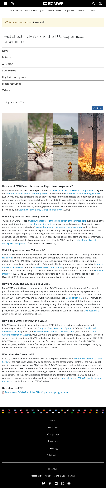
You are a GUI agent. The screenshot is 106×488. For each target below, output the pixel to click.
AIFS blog (7, 64)
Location (92, 10)
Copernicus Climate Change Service (82, 193)
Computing (53, 434)
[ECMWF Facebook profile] (50, 483)
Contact (71, 475)
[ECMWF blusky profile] (43, 483)
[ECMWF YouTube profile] (69, 483)
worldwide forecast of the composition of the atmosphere (57, 220)
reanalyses (7, 257)
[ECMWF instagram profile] (62, 483)
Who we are (16, 10)
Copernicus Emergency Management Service (40, 209)
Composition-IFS (74, 297)
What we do (31, 10)
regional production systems (41, 224)
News (5, 50)
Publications (53, 455)
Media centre (54, 10)
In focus (6, 57)
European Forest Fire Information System (54, 331)
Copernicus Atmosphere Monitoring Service (27, 193)
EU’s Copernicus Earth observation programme (70, 190)
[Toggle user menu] (100, 3)
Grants (81, 10)
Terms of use (59, 475)
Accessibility (36, 475)
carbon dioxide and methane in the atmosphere (58, 227)
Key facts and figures (14, 77)
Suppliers (69, 10)
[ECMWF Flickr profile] (56, 483)
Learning (53, 448)
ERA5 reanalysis (91, 310)
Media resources (11, 83)
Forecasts (53, 427)
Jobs (42, 10)
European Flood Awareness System (55, 328)
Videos (6, 90)
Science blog (9, 70)
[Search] (93, 3)
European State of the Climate (48, 267)
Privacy (47, 475)
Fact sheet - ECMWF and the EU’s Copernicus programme (36, 392)
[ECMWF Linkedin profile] (37, 483)
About (53, 420)
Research (53, 441)
